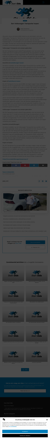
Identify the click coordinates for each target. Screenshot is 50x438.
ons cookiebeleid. (13, 426)
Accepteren (25, 431)
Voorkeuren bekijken (25, 435)
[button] (47, 419)
